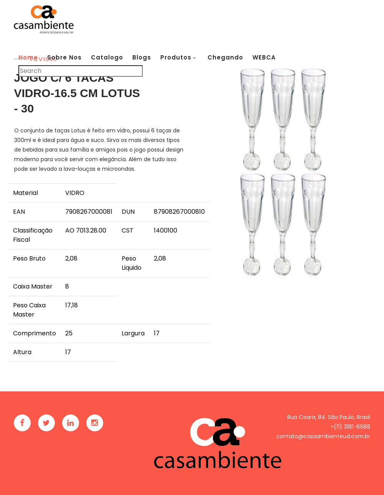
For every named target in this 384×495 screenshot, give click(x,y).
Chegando (225, 57)
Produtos (175, 57)
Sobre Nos (64, 57)
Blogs (141, 57)
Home (28, 57)
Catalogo (107, 57)
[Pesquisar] (80, 71)
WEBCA (264, 57)
